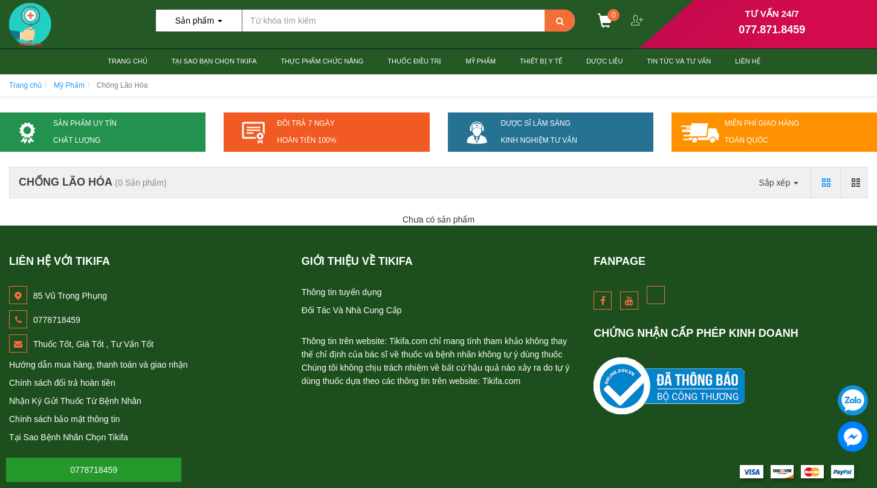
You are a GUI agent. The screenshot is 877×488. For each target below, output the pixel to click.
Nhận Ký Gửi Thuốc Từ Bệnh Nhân (75, 401)
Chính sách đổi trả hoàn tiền (62, 383)
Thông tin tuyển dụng (342, 292)
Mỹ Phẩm (480, 61)
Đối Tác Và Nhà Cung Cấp (352, 310)
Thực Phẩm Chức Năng (321, 61)
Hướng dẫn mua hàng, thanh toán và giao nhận (98, 364)
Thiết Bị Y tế (541, 61)
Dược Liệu (604, 61)
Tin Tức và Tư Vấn (679, 61)
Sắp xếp (778, 182)
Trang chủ (127, 61)
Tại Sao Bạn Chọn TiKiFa (214, 61)
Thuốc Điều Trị (414, 61)
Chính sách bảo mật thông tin (64, 419)
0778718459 (93, 470)
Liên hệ (747, 61)
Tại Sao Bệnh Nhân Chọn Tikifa (68, 437)
